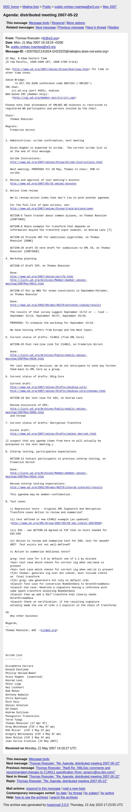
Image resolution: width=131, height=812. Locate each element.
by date (61, 793)
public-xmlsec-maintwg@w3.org (77, 6)
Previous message (71, 27)
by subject (91, 793)
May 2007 (110, 6)
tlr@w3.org (50, 38)
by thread (75, 793)
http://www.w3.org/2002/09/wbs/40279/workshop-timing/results (55, 305)
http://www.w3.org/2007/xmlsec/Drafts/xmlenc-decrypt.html (53, 434)
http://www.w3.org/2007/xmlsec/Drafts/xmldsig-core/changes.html (58, 391)
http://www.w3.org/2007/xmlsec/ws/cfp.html (41, 276)
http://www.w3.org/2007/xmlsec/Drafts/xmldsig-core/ (48, 387)
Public (46, 6)
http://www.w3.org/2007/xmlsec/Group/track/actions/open (51, 208)
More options (76, 23)
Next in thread (96, 27)
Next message (46, 27)
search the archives (64, 797)
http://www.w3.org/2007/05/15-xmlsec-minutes (43, 184)
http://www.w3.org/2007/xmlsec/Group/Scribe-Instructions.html (56, 162)
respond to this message (43, 788)
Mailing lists (30, 6)
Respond (58, 23)
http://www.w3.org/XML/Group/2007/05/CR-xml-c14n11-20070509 (56, 523)
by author (107, 793)
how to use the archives (31, 797)
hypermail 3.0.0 (57, 804)
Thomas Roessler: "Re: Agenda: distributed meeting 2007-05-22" (74, 763)
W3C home (11, 6)
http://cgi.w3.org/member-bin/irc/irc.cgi (44, 98)
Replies (114, 27)
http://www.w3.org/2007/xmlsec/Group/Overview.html (51, 69)
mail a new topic (74, 788)
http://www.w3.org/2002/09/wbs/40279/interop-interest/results (56, 487)
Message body (39, 23)
